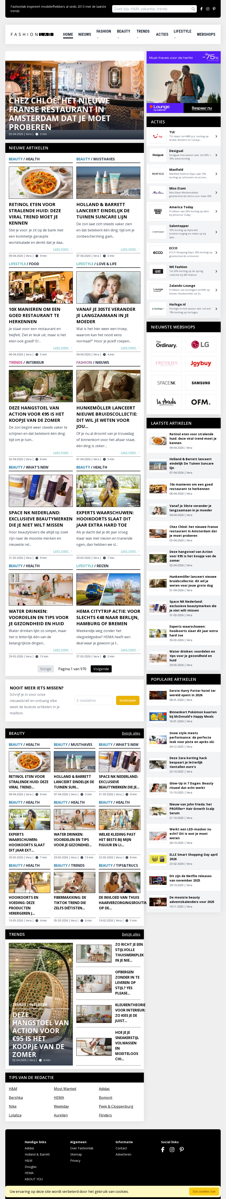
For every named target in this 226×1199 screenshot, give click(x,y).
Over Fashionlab (81, 1148)
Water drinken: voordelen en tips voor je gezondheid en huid (39, 617)
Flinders (105, 1115)
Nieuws (84, 34)
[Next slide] (136, 95)
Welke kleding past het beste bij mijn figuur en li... (117, 839)
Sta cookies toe (204, 1191)
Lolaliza (15, 1115)
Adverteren (123, 1154)
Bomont (105, 1097)
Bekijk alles (131, 733)
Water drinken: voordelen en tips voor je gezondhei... (73, 839)
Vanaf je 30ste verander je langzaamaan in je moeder (106, 315)
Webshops (206, 34)
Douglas (31, 1167)
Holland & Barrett (37, 1154)
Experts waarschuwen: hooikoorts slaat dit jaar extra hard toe (105, 519)
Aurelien (61, 1115)
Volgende (101, 668)
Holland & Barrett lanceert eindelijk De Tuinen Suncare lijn (103, 210)
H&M (13, 1088)
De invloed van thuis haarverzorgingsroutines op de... (125, 902)
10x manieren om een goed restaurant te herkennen (34, 315)
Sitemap (76, 1154)
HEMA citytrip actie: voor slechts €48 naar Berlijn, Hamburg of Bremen (108, 617)
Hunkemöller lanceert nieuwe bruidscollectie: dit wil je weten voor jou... (106, 417)
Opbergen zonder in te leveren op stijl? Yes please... (127, 983)
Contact (121, 1148)
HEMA (59, 1097)
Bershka (16, 1097)
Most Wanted (65, 1088)
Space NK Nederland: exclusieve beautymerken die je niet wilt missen (41, 519)
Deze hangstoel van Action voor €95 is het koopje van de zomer (36, 414)
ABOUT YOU (34, 1179)
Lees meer (63, 249)
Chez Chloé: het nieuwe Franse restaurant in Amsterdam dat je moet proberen (60, 113)
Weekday (61, 1106)
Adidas (104, 1088)
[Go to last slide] (12, 95)
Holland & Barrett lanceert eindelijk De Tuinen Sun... (74, 782)
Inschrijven (128, 700)
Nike (13, 1106)
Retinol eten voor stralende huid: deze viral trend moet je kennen (35, 213)
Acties (162, 34)
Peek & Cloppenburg (116, 1106)
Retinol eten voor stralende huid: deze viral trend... (28, 782)
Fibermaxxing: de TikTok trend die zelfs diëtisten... (70, 902)
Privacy (75, 1160)
